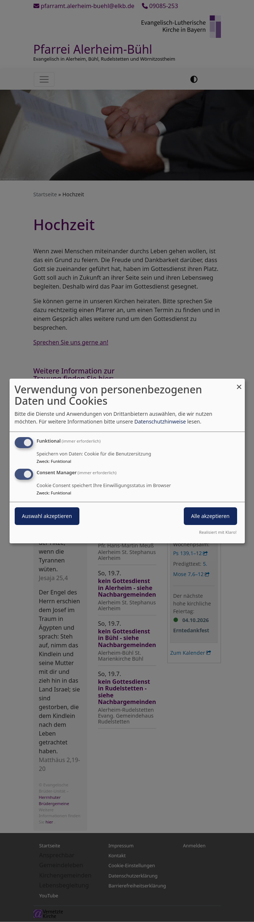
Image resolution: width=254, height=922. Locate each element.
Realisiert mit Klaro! (218, 532)
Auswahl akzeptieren (47, 515)
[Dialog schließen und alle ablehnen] (239, 383)
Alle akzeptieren (210, 515)
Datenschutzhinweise (160, 421)
